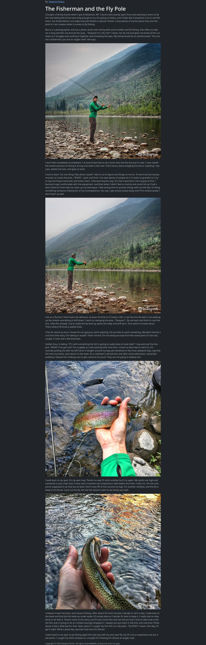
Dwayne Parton (56, 1)
